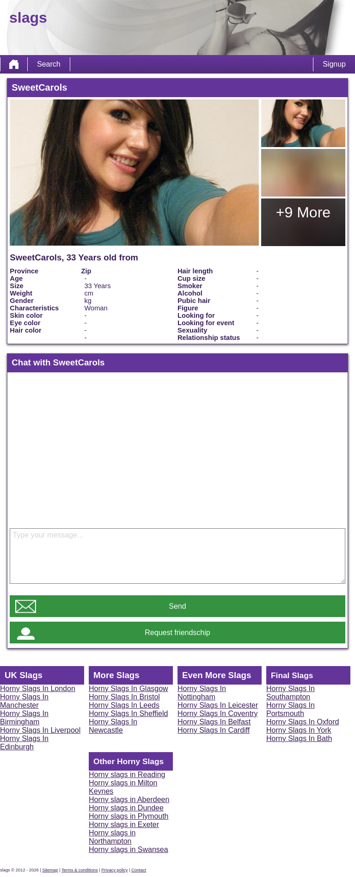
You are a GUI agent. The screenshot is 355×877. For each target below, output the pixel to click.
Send (177, 606)
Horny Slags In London (37, 688)
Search (49, 64)
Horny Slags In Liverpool (40, 730)
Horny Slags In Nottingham (202, 693)
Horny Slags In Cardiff (214, 730)
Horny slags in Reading (127, 774)
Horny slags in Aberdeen (129, 799)
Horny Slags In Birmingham (24, 718)
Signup (334, 64)
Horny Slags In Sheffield (128, 713)
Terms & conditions (79, 870)
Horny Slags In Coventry (217, 713)
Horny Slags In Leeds (124, 705)
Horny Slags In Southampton (290, 693)
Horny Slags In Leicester (218, 705)
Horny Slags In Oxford (302, 722)
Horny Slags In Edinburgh (24, 743)
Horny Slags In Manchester (24, 701)
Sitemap (50, 870)
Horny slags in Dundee (126, 808)
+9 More (303, 212)
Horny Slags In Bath (299, 738)
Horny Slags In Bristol (124, 697)
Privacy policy (114, 870)
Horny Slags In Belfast (214, 722)
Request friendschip (177, 632)
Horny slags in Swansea (128, 849)
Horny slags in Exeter (124, 824)
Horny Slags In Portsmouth (290, 709)
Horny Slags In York (298, 730)
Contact (138, 870)
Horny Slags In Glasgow (128, 688)
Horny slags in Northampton (112, 837)
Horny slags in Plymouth (129, 816)
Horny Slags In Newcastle (113, 726)
